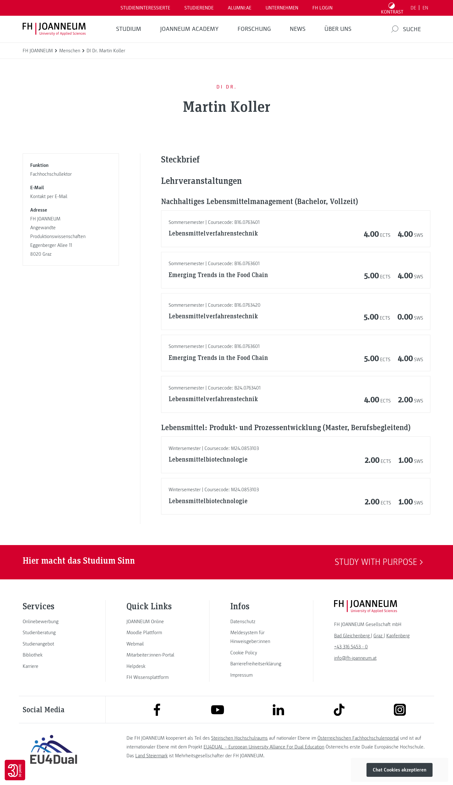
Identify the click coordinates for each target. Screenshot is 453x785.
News (297, 29)
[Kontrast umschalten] (392, 8)
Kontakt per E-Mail (48, 196)
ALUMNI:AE (239, 8)
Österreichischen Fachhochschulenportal (358, 738)
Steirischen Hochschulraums (239, 738)
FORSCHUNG (254, 29)
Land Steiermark (151, 756)
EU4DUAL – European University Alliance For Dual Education (264, 747)
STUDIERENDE (199, 8)
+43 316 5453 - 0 (351, 647)
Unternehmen (282, 8)
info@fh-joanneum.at (355, 658)
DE (413, 8)
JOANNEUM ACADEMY (189, 29)
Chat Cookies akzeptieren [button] (399, 770)
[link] (53, 621)
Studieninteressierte (145, 8)
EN (425, 8)
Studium (128, 29)
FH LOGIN (322, 8)
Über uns (337, 29)
